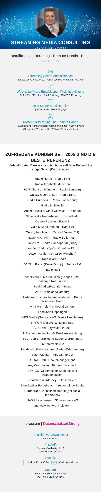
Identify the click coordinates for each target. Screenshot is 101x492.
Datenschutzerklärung (61, 423)
